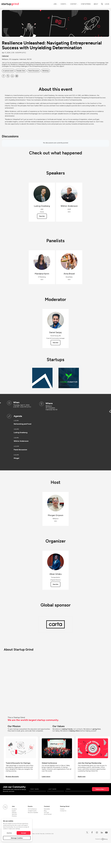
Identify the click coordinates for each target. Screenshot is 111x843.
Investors (14, 809)
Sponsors (14, 814)
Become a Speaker (33, 812)
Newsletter (47, 809)
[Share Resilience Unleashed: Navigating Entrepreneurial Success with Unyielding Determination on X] (7, 76)
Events (63, 4)
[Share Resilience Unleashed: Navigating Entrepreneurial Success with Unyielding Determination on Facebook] (3, 76)
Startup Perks (86, 4)
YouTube (46, 812)
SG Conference (32, 809)
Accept (23, 833)
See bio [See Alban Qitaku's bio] (55, 584)
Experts (14, 810)
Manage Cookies (17, 838)
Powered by (101, 839)
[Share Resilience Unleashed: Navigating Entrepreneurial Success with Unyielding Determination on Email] (16, 76)
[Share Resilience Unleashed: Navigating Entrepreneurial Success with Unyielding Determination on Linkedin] (12, 76)
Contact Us (63, 810)
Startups (14, 812)
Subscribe (100, 789)
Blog (45, 810)
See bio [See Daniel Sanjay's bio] (55, 342)
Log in (107, 4)
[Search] (102, 4)
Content (73, 4)
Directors (14, 816)
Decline (9, 833)
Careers (62, 809)
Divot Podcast (47, 814)
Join (54, 4)
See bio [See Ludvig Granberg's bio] (42, 216)
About (96, 4)
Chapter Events (32, 810)
